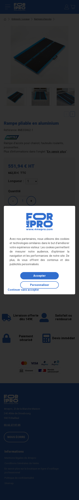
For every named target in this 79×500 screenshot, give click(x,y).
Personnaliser (39, 284)
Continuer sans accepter (23, 289)
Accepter (39, 275)
